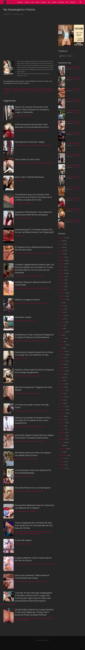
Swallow (34, 511)
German (62, 338)
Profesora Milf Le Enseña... (73, 165)
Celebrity (62, 283)
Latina (24, 320)
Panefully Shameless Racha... (74, 77)
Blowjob (21, 145)
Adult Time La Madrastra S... (74, 154)
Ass (21, 115)
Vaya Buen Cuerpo (23, 317)
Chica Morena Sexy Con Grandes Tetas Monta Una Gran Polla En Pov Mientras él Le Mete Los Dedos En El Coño (33, 197)
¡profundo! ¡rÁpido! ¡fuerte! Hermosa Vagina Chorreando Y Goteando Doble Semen (34, 436)
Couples (62, 289)
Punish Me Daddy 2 (23, 540)
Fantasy (17, 14)
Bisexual (31, 618)
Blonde (17, 145)
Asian (16, 163)
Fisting (50, 618)
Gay (61, 335)
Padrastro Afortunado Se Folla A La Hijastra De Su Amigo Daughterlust (34, 371)
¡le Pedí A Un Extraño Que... (73, 132)
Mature (37, 145)
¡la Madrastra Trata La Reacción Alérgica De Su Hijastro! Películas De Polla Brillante (34, 336)
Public (61, 403)
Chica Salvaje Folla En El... (73, 110)
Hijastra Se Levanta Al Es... (73, 176)
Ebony (61, 306)
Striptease (45, 253)
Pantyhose (25, 203)
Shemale (62, 419)
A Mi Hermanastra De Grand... (74, 198)
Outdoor (36, 276)
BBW (61, 254)
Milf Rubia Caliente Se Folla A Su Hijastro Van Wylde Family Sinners (33, 454)
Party (26, 544)
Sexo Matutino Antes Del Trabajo (29, 142)
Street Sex (62, 436)
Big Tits (34, 130)
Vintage (62, 462)
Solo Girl (39, 253)
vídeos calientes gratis (35, 91)
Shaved (50, 145)
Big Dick (20, 288)
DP (60, 302)
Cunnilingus (63, 299)
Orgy (38, 426)
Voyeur (30, 115)
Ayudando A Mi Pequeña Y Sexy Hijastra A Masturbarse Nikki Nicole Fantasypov (33, 213)
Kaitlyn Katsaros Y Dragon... (73, 121)
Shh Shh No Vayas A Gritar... (74, 99)
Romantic (62, 410)
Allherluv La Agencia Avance (27, 299)
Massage (44, 130)
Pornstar (48, 288)
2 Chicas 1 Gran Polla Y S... (73, 88)
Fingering (17, 235)
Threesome (63, 449)
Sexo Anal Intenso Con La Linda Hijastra (33, 487)
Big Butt (29, 130)
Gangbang (40, 163)
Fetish (32, 145)
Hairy (44, 288)
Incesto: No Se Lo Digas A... (73, 187)
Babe (24, 130)
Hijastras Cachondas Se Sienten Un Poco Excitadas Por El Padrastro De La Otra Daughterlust (33, 420)
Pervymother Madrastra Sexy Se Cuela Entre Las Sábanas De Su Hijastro (34, 506)
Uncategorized (64, 455)
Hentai (61, 358)
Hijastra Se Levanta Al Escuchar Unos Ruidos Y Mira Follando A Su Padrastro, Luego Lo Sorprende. (32, 109)
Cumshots (62, 296)
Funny (29, 341)
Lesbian (38, 303)
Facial (31, 163)
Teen (33, 320)
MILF (40, 145)
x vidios (44, 91)
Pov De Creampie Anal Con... (74, 209)
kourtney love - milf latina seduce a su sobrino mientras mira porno (22, 88)
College (62, 286)
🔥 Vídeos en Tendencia (66, 56)
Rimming (62, 406)
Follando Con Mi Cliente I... (73, 67)
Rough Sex (37, 441)
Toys (50, 253)
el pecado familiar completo (19, 91)
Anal (16, 276)
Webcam (62, 468)
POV (30, 203)
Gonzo (61, 341)
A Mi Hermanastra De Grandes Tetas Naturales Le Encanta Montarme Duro (32, 125)
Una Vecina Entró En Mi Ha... (74, 220)
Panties (22, 14)
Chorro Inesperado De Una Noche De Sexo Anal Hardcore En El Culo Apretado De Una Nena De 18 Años (34, 525)
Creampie (27, 145)
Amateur (17, 115)
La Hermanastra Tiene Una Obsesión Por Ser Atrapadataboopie (33, 471)
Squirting (42, 441)
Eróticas (62, 309)
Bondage (62, 276)
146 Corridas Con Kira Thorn (27, 159)
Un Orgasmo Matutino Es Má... (74, 143)
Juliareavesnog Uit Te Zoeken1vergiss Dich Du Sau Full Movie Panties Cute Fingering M (34, 230)
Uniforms (62, 458)
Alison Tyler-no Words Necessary (29, 177)
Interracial (62, 361)
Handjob (46, 163)
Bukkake (21, 163)
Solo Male (62, 429)
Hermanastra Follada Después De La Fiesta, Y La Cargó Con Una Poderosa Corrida (34, 353)
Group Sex (28, 376)
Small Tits (43, 303)
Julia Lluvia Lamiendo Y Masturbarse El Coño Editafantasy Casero (32, 576)
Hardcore (34, 376)
